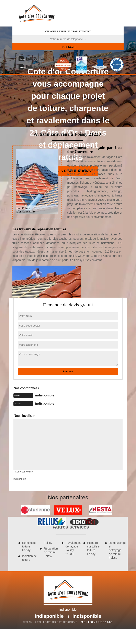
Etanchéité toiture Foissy (29, 546)
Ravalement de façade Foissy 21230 (73, 548)
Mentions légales (97, 622)
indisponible (35, 58)
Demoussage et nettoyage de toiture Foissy (116, 550)
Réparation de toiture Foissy (51, 552)
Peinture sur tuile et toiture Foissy (93, 548)
